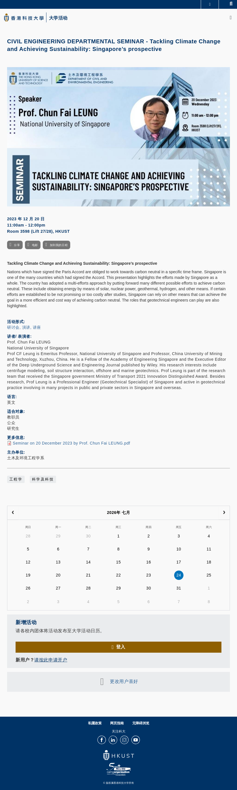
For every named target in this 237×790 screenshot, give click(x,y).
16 (148, 562)
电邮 (35, 245)
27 (58, 588)
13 (58, 562)
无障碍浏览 (140, 723)
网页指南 (117, 723)
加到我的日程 (59, 245)
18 (208, 562)
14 (88, 562)
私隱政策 (95, 723)
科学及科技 (43, 479)
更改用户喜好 (124, 681)
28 (28, 536)
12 (28, 562)
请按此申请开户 (50, 659)
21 (88, 575)
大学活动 (58, 18)
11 (208, 549)
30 (88, 536)
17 (178, 562)
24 (178, 575)
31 (178, 588)
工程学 (15, 479)
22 (118, 575)
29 (58, 536)
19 (28, 575)
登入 (120, 646)
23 (148, 575)
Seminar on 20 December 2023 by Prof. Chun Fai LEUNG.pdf (71, 443)
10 (178, 549)
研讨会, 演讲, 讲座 (24, 327)
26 (28, 588)
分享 (17, 245)
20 (58, 575)
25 (208, 575)
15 (118, 562)
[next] (224, 513)
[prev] (12, 513)
